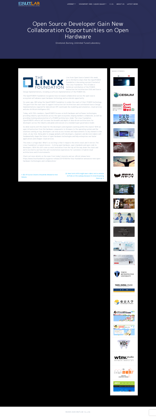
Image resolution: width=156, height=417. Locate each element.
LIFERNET (70, 4)
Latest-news (132, 4)
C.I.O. (112, 4)
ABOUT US (120, 4)
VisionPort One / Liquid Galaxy (92, 4)
